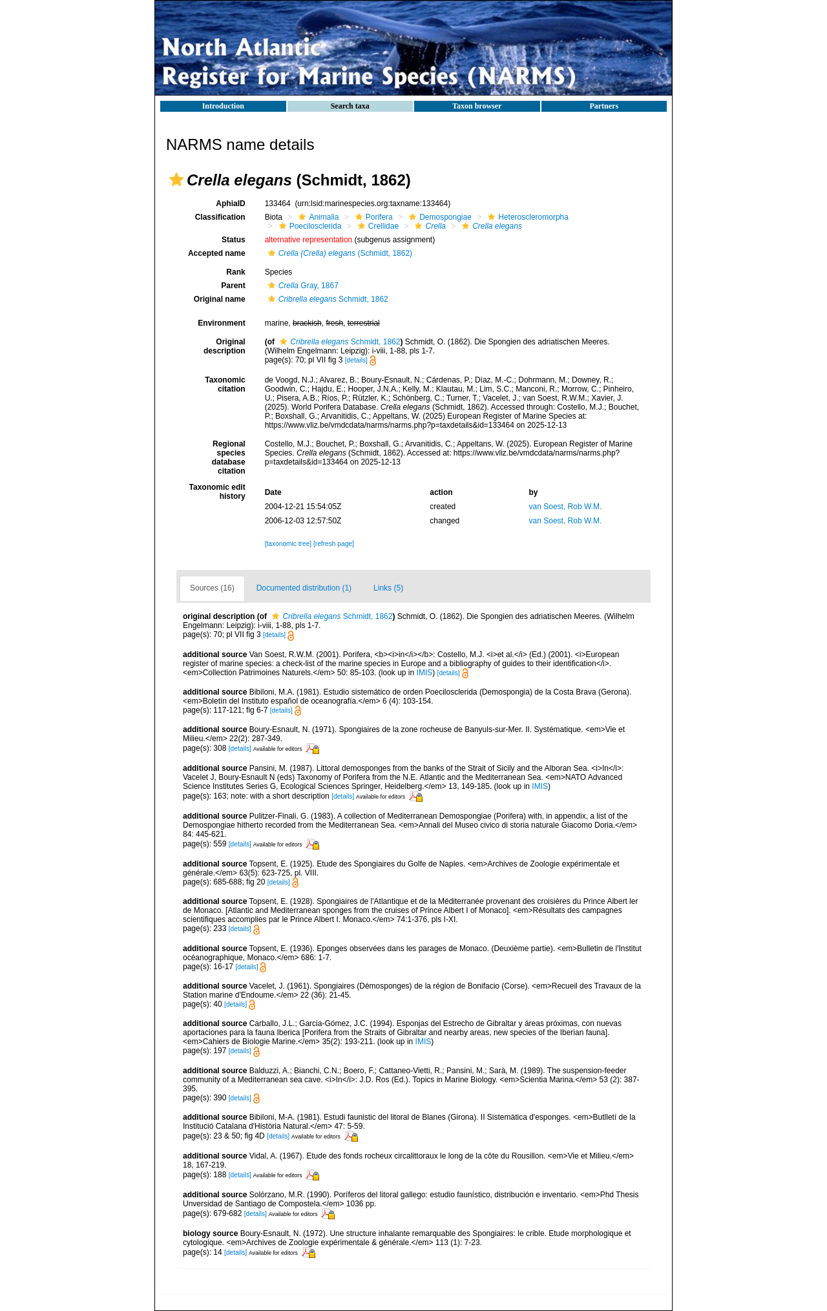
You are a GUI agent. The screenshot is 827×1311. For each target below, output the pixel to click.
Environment (221, 323)
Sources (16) (212, 588)
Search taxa (350, 105)
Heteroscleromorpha (527, 217)
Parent (233, 285)
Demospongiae (439, 217)
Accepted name (217, 253)
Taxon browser (476, 105)
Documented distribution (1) (303, 588)
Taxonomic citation (225, 384)
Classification (220, 217)
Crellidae (377, 226)
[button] (176, 179)
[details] (356, 360)
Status (234, 239)
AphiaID (230, 203)
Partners (603, 105)
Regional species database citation (229, 457)
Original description (225, 346)
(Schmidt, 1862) (338, 253)
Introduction (223, 105)
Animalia (317, 217)
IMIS (425, 672)
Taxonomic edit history (217, 492)
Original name (220, 299)
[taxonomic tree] (288, 543)
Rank (235, 272)
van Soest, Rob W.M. (565, 506)
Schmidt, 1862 (326, 299)
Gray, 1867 (302, 285)
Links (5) (388, 588)
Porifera (372, 217)
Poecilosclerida (309, 226)
